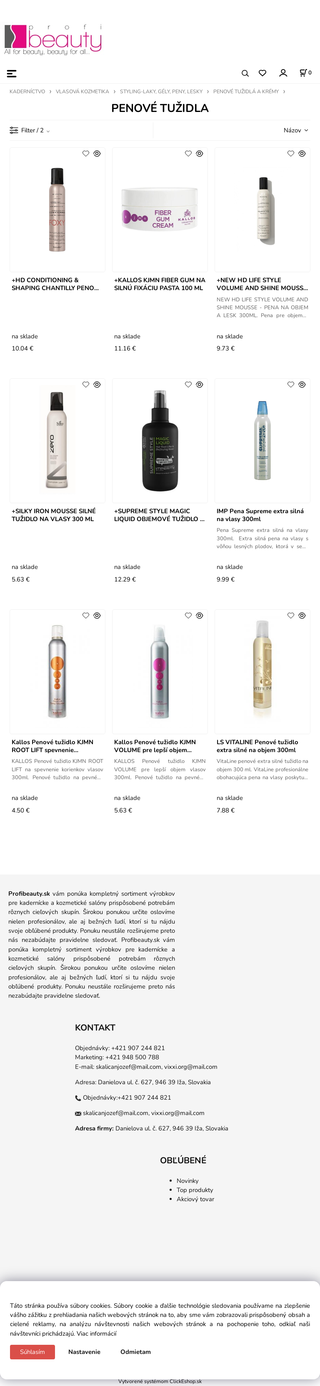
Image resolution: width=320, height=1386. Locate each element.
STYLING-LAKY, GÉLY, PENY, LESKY (161, 91)
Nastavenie (84, 1352)
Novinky (188, 1181)
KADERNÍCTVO (27, 91)
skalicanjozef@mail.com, (129, 1067)
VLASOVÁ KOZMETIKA (82, 91)
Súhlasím (32, 1352)
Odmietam (135, 1352)
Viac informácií (96, 1333)
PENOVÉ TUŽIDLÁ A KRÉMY (246, 91)
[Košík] (305, 73)
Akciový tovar (195, 1199)
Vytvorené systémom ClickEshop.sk (160, 1381)
